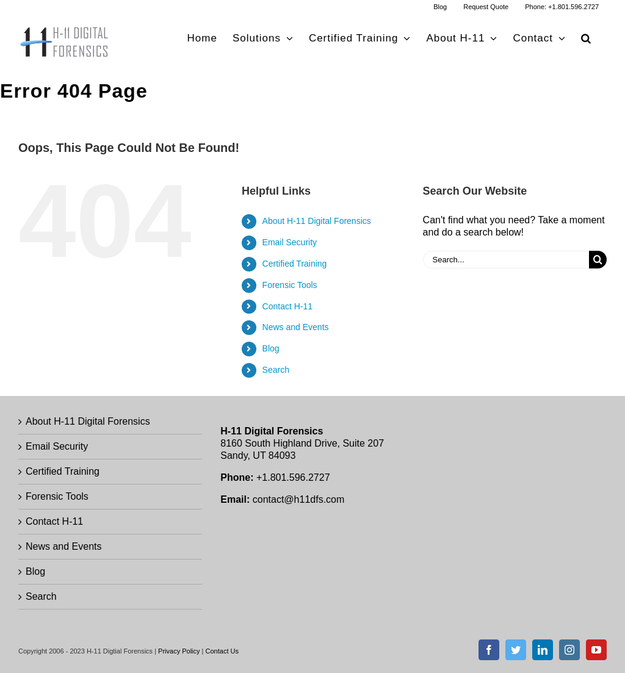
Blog (271, 348)
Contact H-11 (287, 306)
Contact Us (222, 651)
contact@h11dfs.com (299, 499)
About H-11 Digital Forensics (316, 221)
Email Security (289, 242)
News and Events (295, 327)
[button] (586, 38)
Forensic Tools (289, 285)
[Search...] (506, 259)
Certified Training (294, 263)
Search (275, 370)
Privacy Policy (179, 651)
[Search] (598, 259)
